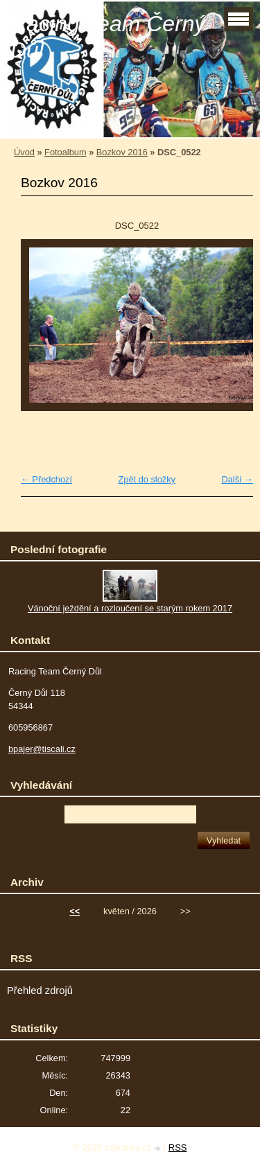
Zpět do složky (146, 479)
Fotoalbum (65, 152)
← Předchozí (46, 479)
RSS (177, 1147)
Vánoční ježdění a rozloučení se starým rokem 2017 (130, 608)
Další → (237, 479)
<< (74, 911)
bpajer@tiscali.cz (42, 749)
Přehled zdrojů (40, 990)
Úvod (24, 152)
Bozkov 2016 (122, 152)
